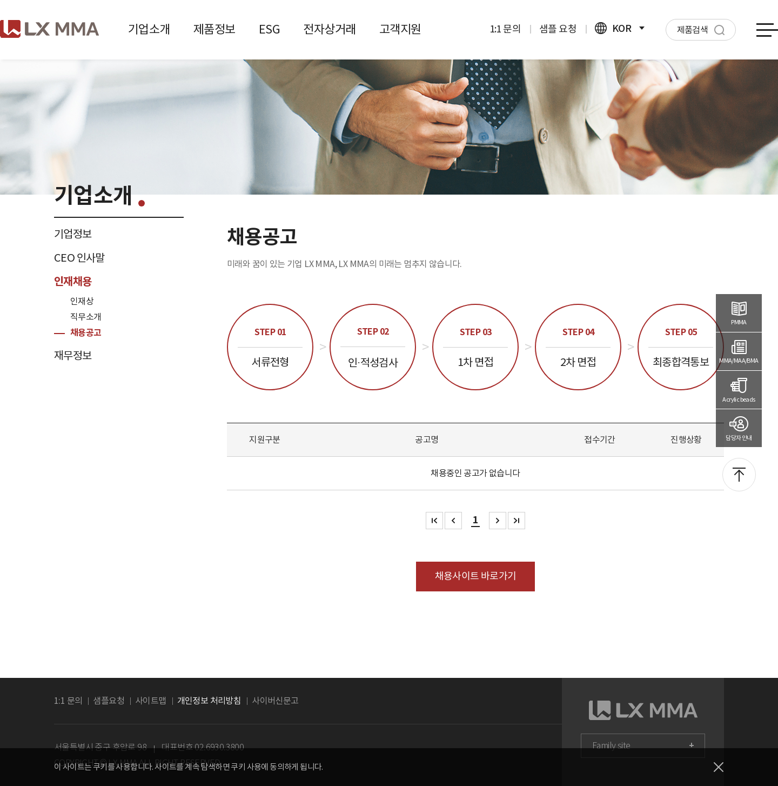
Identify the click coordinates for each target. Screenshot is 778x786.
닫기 (718, 767)
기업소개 (149, 29)
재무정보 (73, 356)
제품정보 (214, 29)
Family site (611, 746)
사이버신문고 (275, 700)
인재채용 (73, 282)
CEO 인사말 (79, 258)
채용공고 (86, 332)
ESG (269, 29)
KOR (620, 28)
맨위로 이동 (739, 475)
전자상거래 (329, 29)
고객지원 (400, 29)
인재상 (81, 301)
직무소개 (86, 316)
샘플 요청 (557, 29)
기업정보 (73, 234)
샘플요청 (108, 700)
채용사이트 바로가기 (476, 576)
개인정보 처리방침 (209, 700)
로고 (49, 29)
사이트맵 (150, 700)
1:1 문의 (505, 29)
